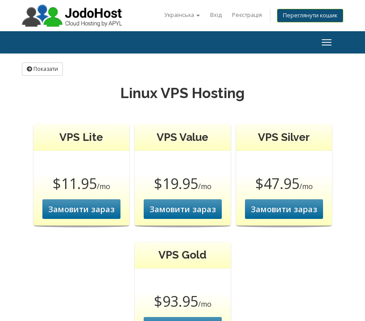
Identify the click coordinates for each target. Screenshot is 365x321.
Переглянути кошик (310, 15)
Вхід (216, 15)
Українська (182, 15)
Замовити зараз (81, 209)
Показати (42, 69)
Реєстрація (247, 15)
